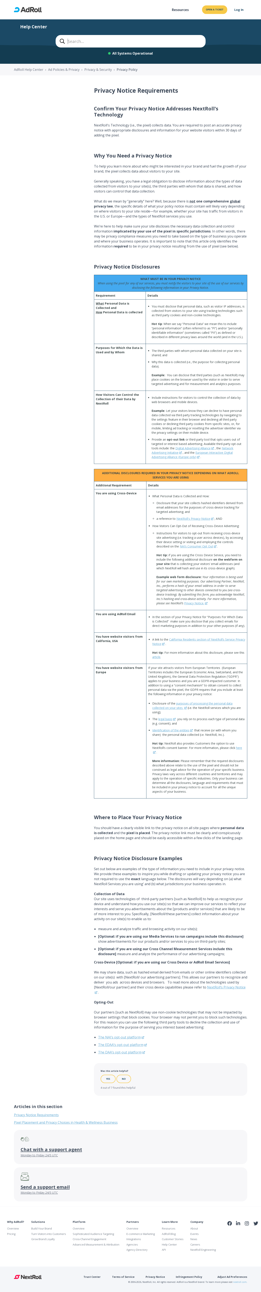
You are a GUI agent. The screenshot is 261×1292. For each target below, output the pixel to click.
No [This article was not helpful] (124, 1078)
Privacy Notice (155, 1277)
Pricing (11, 1234)
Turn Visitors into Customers (48, 1234)
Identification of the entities (170, 730)
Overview (13, 1228)
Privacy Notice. (194, 603)
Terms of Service (123, 1277)
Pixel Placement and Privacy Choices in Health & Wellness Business (66, 1122)
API (164, 1250)
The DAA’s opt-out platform (120, 1052)
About (194, 1228)
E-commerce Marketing (140, 1234)
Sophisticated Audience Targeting (93, 1234)
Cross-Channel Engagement (89, 1239)
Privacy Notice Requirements (36, 1115)
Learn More (170, 1222)
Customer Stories (172, 1239)
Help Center (169, 1244)
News (193, 1239)
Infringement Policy (189, 1277)
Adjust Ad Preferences (232, 1277)
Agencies (132, 1244)
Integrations (133, 1239)
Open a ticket (215, 9)
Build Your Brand (41, 1228)
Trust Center (92, 1277)
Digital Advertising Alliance (193, 448)
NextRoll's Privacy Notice (193, 519)
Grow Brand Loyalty (43, 1239)
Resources (180, 9)
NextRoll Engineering (203, 1250)
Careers (195, 1244)
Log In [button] (239, 10)
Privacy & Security (98, 69)
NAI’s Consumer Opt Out (196, 546)
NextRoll (28, 1277)
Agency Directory (136, 1250)
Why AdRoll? (15, 1222)
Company (196, 1222)
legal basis (165, 719)
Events (194, 1234)
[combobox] (131, 41)
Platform (79, 1222)
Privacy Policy (127, 69)
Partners (132, 1222)
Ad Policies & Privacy (64, 69)
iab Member (229, 1232)
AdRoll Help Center (28, 69)
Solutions (38, 1222)
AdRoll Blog (169, 1234)
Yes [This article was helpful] (108, 1078)
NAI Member (242, 1232)
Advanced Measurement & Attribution (96, 1244)
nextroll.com (240, 1282)
